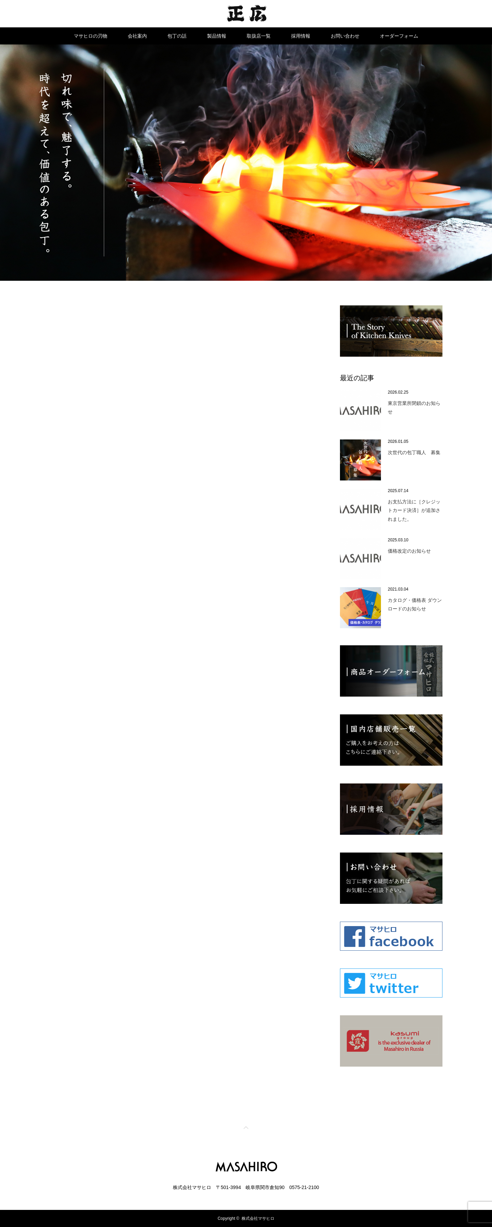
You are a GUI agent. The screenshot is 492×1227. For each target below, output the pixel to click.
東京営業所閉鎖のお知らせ (414, 407)
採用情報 (300, 36)
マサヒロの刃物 (90, 36)
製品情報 (216, 36)
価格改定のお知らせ (409, 551)
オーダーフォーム (399, 36)
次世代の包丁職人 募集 (414, 452)
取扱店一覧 (259, 36)
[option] (246, 162)
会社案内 (137, 36)
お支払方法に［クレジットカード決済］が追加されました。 (414, 510)
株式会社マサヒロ (258, 1218)
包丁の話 (177, 36)
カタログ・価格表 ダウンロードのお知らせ (415, 604)
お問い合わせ (345, 36)
